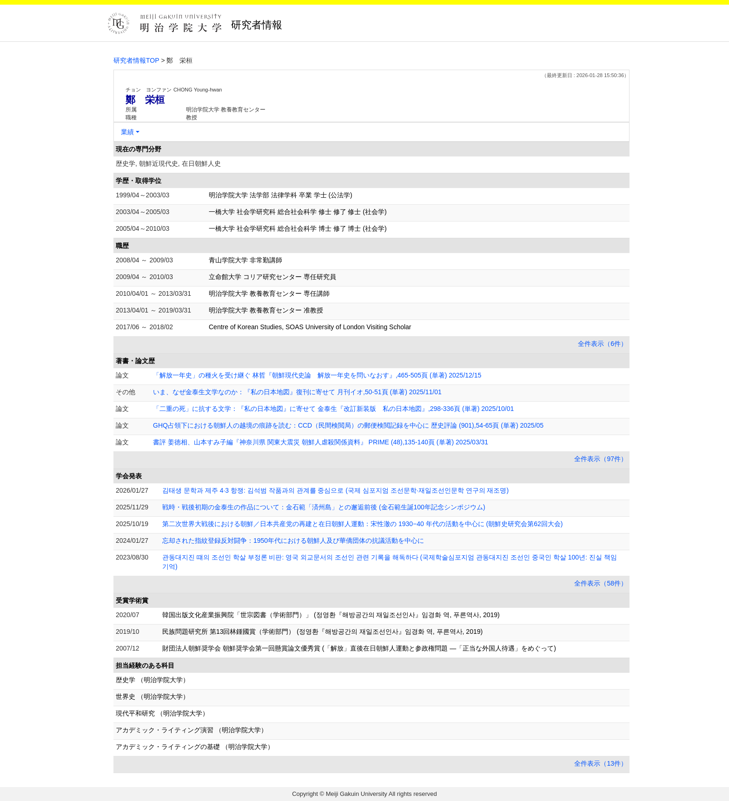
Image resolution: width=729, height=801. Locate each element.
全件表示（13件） (600, 763)
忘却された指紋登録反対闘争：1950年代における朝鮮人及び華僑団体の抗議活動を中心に (293, 540)
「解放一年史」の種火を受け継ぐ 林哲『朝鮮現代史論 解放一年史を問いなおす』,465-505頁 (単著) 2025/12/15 (317, 375)
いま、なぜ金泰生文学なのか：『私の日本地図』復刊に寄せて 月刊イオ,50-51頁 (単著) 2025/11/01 (297, 392)
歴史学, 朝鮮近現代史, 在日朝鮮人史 (168, 163)
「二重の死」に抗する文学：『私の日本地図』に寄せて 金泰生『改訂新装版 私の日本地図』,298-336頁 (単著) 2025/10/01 (333, 408)
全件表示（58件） (600, 583)
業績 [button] (127, 132)
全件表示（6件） (602, 343)
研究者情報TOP (136, 60)
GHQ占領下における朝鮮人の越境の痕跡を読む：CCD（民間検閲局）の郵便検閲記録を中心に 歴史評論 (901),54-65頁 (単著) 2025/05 (348, 425)
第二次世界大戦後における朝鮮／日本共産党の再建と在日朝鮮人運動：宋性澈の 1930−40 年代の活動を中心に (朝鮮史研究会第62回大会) (362, 523)
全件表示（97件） (600, 458)
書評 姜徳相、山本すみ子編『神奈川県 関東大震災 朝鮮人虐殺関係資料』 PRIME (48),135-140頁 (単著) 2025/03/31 (320, 442)
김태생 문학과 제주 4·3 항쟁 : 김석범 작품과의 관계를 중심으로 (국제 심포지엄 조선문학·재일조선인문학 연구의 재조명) (335, 490)
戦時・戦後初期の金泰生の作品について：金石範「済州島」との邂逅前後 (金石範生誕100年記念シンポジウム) (323, 507)
